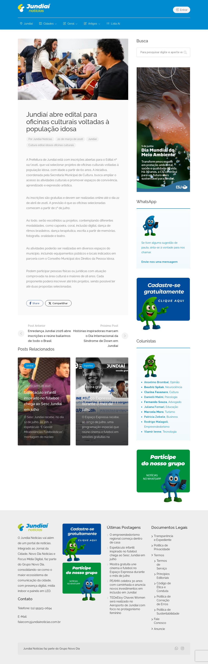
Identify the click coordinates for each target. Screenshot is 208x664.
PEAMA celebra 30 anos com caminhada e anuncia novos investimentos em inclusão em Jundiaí (127, 586)
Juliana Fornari (154, 407)
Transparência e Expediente (163, 538)
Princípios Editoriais (163, 576)
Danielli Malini (153, 397)
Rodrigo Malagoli (156, 421)
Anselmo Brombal (156, 382)
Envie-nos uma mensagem (159, 261)
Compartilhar (58, 303)
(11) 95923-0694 (41, 608)
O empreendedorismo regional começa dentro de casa (126, 538)
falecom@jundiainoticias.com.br (39, 622)
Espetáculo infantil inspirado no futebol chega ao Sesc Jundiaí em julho (127, 553)
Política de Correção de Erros (164, 600)
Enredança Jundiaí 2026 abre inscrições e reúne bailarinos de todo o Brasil (50, 333)
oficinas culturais (64, 145)
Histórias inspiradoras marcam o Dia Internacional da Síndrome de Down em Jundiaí (95, 335)
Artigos (90, 23)
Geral (68, 23)
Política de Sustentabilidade (168, 611)
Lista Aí (113, 23)
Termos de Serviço (162, 564)
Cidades (46, 23)
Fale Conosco (160, 621)
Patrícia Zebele (154, 416)
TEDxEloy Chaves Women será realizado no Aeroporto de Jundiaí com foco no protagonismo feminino (127, 605)
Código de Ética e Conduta (164, 587)
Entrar (181, 9)
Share (34, 303)
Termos (159, 555)
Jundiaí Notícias (42, 139)
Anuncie (159, 629)
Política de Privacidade (162, 547)
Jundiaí (26, 23)
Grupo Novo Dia (69, 648)
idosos (49, 145)
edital (41, 145)
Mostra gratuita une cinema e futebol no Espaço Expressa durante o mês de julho (127, 570)
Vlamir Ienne (152, 431)
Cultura (32, 145)
